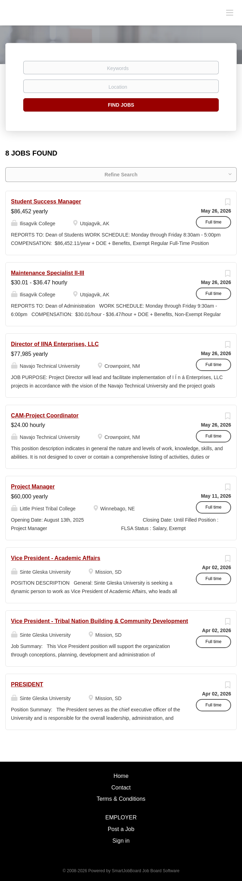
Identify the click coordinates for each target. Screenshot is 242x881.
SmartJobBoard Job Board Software (145, 870)
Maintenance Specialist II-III (47, 273)
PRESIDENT (27, 684)
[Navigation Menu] (229, 12)
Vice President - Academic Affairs (55, 558)
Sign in (121, 841)
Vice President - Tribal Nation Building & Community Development (99, 621)
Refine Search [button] (121, 174)
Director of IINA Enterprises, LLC (55, 344)
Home (121, 776)
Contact (121, 788)
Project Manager (33, 487)
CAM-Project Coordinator (45, 416)
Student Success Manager (46, 201)
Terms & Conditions (121, 799)
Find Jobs (121, 105)
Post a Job (121, 829)
